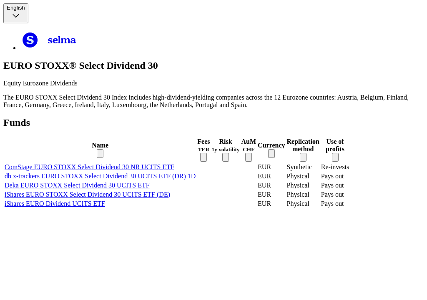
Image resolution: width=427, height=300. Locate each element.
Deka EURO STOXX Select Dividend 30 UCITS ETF (77, 185)
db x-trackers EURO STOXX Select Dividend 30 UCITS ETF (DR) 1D (100, 176)
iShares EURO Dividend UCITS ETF (55, 203)
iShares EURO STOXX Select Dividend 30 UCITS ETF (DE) (87, 194)
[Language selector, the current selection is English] (15, 13)
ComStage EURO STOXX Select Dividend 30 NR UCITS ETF (89, 166)
